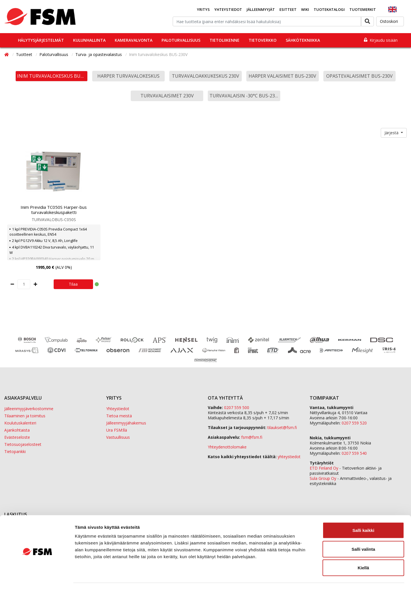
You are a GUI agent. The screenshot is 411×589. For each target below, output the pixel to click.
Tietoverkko (263, 40)
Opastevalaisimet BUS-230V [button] (359, 76)
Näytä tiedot (305, 577)
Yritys (203, 9)
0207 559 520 (354, 423)
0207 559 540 (354, 453)
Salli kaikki (363, 514)
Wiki (305, 9)
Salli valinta (363, 532)
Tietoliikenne (224, 40)
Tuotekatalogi (329, 9)
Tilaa (73, 284)
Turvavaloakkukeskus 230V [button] (205, 76)
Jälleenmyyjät (261, 9)
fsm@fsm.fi (251, 437)
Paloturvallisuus (181, 40)
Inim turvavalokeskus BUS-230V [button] (52, 76)
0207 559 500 (236, 407)
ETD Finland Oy (324, 468)
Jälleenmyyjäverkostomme (28, 408)
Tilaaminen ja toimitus (24, 415)
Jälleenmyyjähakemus (126, 423)
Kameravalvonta (133, 40)
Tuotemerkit (362, 9)
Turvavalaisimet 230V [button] (167, 96)
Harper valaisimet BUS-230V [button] (282, 76)
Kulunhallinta (89, 40)
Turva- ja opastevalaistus (99, 54)
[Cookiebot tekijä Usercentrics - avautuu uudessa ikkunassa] (37, 578)
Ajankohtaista (17, 430)
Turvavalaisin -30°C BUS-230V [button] (244, 96)
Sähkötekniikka (303, 40)
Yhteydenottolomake (227, 447)
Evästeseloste (17, 437)
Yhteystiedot (228, 9)
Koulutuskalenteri (20, 423)
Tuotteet (24, 54)
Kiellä (363, 551)
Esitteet (288, 9)
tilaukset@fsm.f (282, 427)
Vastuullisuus (118, 437)
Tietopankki (15, 451)
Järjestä (392, 132)
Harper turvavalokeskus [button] (128, 76)
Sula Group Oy (323, 478)
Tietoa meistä (119, 415)
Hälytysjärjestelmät (41, 40)
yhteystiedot (289, 456)
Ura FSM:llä (116, 430)
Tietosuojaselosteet (22, 444)
